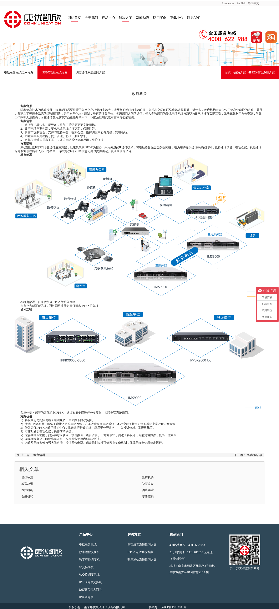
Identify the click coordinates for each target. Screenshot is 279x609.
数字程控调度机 (89, 559)
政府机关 (148, 477)
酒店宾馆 (148, 490)
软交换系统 (86, 567)
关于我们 (91, 17)
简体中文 (253, 3)
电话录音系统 (88, 544)
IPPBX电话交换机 (90, 582)
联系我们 (194, 17)
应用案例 (159, 17)
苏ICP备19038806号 (173, 607)
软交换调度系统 (89, 574)
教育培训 (39, 455)
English (241, 3)
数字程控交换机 (89, 552)
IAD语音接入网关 (90, 589)
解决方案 (125, 17)
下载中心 (176, 17)
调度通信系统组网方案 (90, 72)
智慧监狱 (148, 483)
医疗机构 (27, 490)
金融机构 (252, 455)
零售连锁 (148, 496)
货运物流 (27, 477)
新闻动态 (142, 17)
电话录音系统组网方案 (18, 72)
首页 (228, 72)
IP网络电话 (86, 597)
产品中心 (108, 17)
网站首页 (74, 17)
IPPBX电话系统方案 (54, 72)
